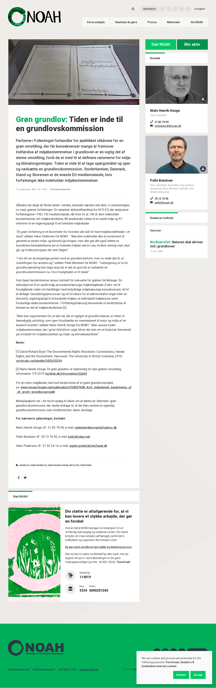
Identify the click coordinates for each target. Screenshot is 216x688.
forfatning (86, 465)
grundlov (24, 465)
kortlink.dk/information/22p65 (66, 373)
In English (200, 9)
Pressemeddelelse (60, 189)
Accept (198, 674)
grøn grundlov (38, 465)
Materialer (173, 22)
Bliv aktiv (192, 44)
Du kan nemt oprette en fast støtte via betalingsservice (98, 547)
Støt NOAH (160, 44)
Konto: (92, 586)
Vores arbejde (96, 22)
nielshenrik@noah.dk (168, 126)
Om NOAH (197, 22)
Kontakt (155, 58)
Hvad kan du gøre (126, 22)
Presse (152, 22)
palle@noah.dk (164, 202)
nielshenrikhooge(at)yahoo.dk (96, 427)
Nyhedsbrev (149, 9)
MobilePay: (85, 572)
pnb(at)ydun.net (79, 436)
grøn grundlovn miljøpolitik (63, 465)
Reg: (82, 586)
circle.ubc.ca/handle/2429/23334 (39, 361)
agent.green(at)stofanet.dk (88, 446)
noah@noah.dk (89, 669)
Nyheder (155, 230)
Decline (181, 674)
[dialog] (174, 667)
